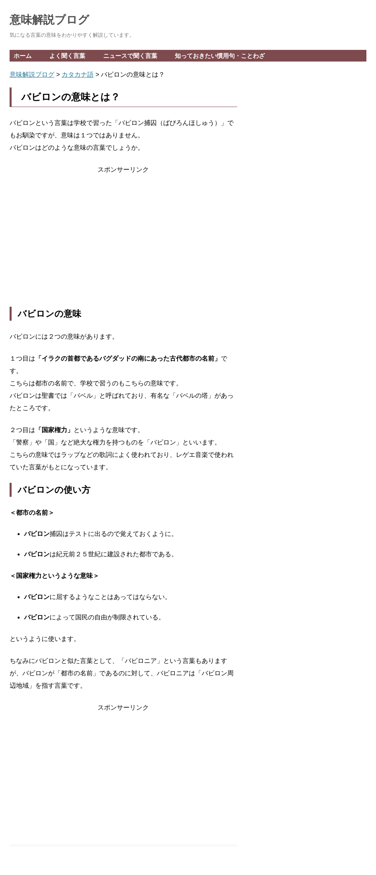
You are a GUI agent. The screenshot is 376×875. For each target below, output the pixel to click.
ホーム (23, 55)
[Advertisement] (123, 241)
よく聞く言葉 (67, 55)
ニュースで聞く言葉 (130, 55)
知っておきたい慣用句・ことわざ (220, 55)
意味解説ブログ (49, 20)
